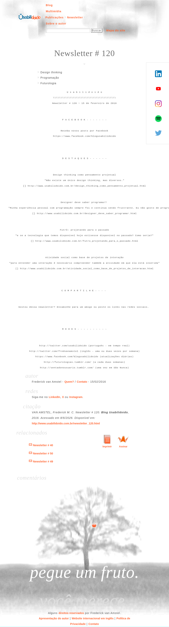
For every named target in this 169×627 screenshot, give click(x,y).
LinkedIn (54, 397)
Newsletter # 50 (43, 453)
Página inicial (29, 16)
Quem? (69, 381)
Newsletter (75, 17)
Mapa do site (115, 30)
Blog (49, 5)
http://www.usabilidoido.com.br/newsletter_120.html (66, 423)
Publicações (54, 17)
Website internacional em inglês (93, 618)
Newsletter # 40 (43, 445)
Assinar (123, 446)
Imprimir (107, 446)
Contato (82, 381)
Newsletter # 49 (43, 461)
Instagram (75, 397)
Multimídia (53, 11)
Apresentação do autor (54, 618)
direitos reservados (71, 613)
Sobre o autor (56, 23)
